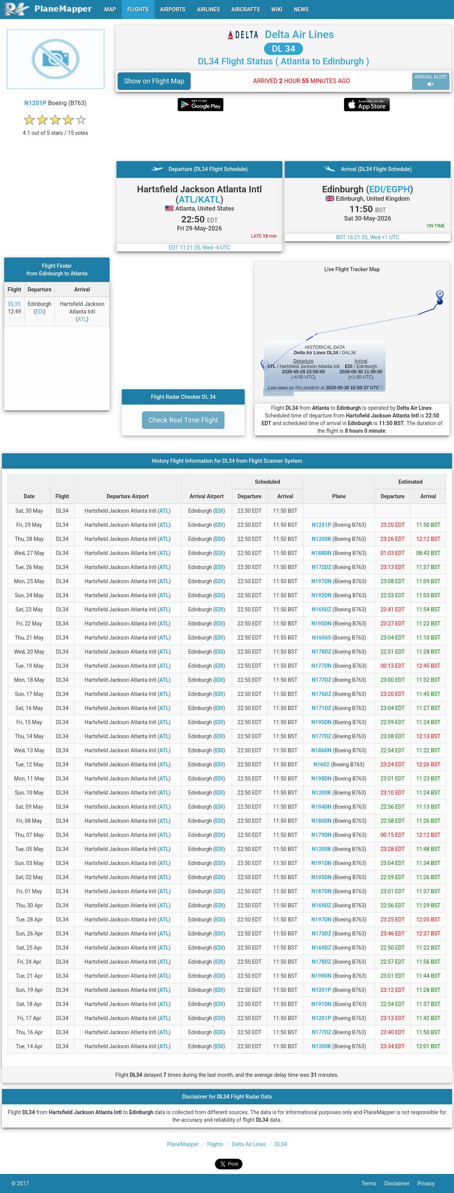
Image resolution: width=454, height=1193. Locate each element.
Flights (215, 1144)
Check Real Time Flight (183, 420)
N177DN (321, 666)
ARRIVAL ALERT (430, 81)
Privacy (430, 1183)
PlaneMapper (183, 1144)
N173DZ (321, 934)
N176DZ (321, 694)
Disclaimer (400, 1183)
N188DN (321, 553)
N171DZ (321, 708)
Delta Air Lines (299, 34)
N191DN (321, 863)
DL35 (14, 304)
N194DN (321, 807)
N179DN (321, 835)
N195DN (321, 623)
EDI (39, 312)
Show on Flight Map (154, 81)
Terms (373, 1183)
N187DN (321, 891)
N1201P (35, 103)
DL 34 (283, 48)
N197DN (321, 581)
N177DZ (321, 680)
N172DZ (321, 567)
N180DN (321, 821)
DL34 (281, 1144)
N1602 (322, 764)
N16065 (321, 638)
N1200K (321, 539)
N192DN (321, 595)
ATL (82, 319)
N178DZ (321, 652)
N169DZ (321, 609)
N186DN (321, 750)
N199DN (321, 976)
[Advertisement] (283, 136)
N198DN (321, 779)
